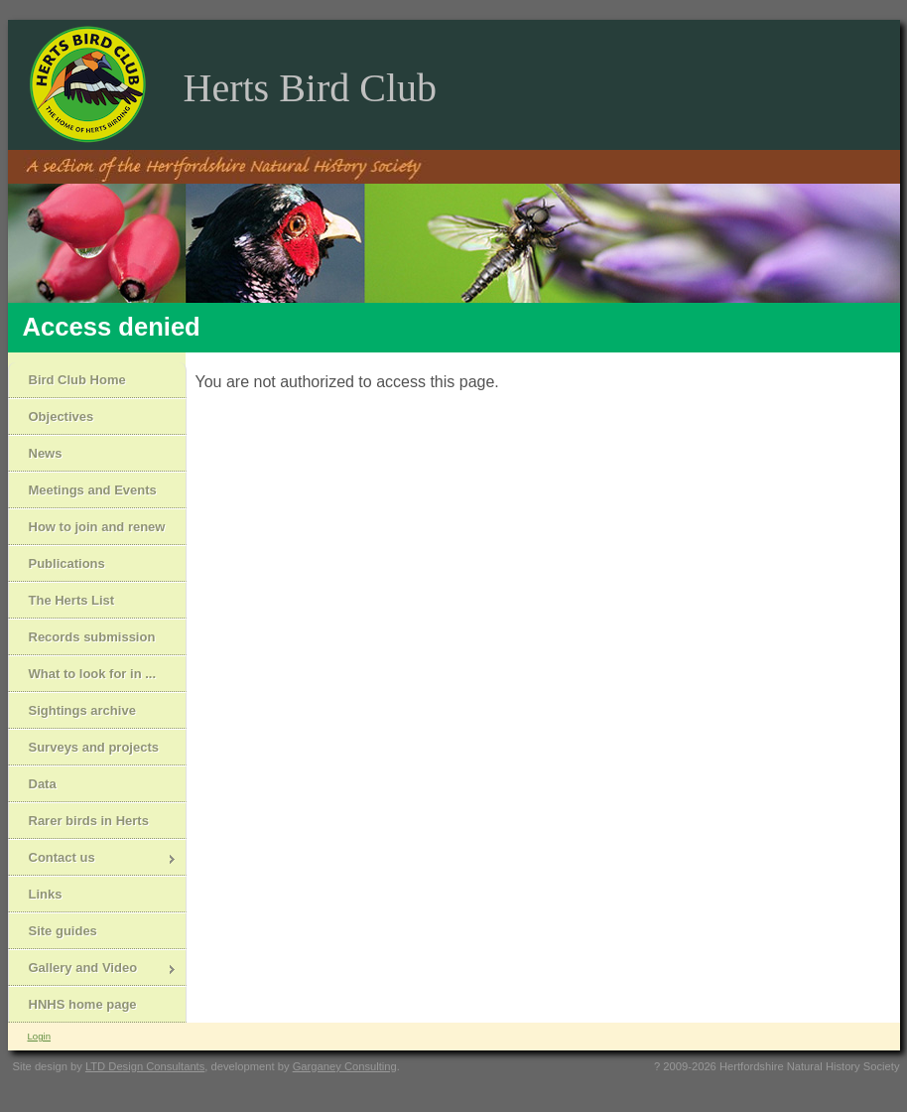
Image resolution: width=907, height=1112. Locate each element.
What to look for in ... (93, 673)
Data (43, 783)
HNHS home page (83, 1004)
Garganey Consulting (345, 1066)
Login (39, 1036)
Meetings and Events (93, 490)
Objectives (61, 416)
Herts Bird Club (311, 88)
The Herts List (72, 600)
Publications (67, 563)
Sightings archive (82, 710)
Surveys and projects (94, 747)
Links (46, 894)
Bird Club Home (77, 379)
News (46, 453)
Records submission (92, 636)
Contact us (93, 859)
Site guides (63, 930)
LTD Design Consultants (144, 1066)
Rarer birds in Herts (89, 820)
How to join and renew (97, 526)
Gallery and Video (93, 969)
